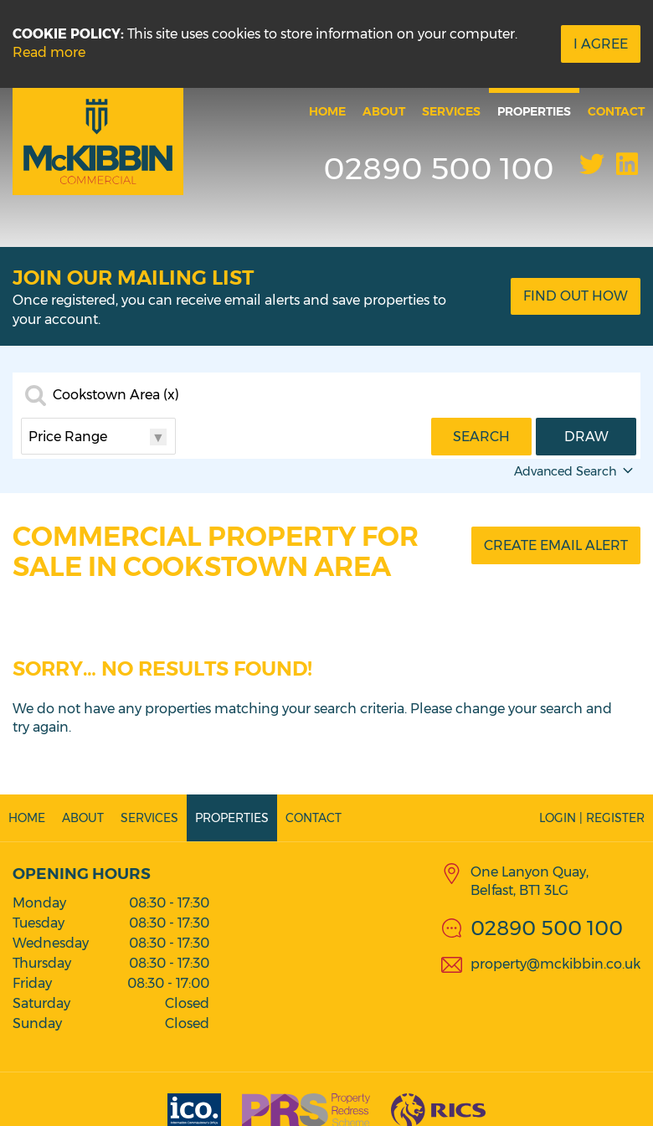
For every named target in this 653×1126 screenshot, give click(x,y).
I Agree (600, 44)
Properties (534, 111)
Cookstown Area (116, 395)
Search (481, 437)
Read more (49, 52)
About (383, 111)
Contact (616, 111)
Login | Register (592, 817)
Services (451, 111)
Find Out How (575, 296)
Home (327, 111)
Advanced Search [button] (575, 471)
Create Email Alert (556, 545)
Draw (586, 437)
